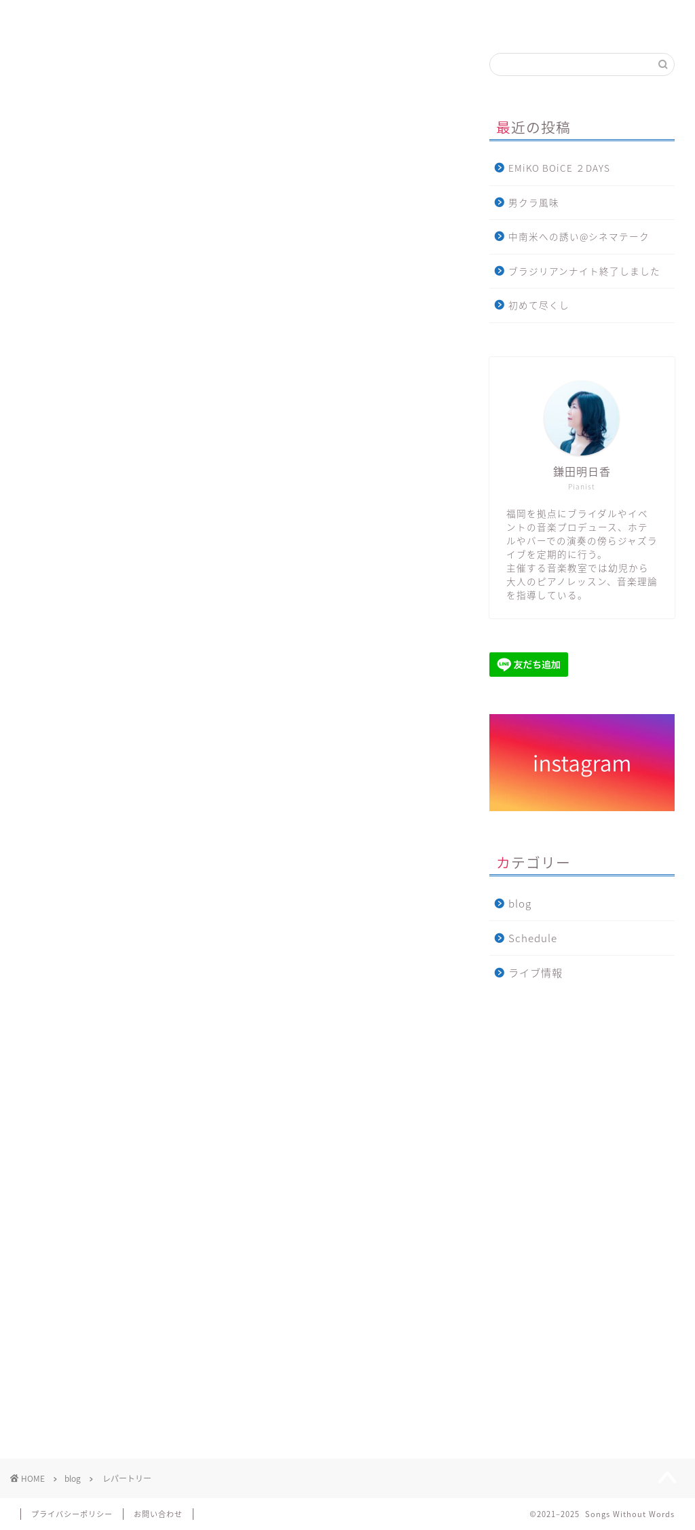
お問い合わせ (627, 17)
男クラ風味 (533, 202)
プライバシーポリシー (72, 1514)
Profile (187, 17)
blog (518, 17)
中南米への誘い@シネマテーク (579, 236)
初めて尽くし (538, 305)
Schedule (532, 938)
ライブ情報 (408, 17)
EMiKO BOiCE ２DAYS (559, 167)
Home (71, 17)
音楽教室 (299, 17)
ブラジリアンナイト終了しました (584, 271)
